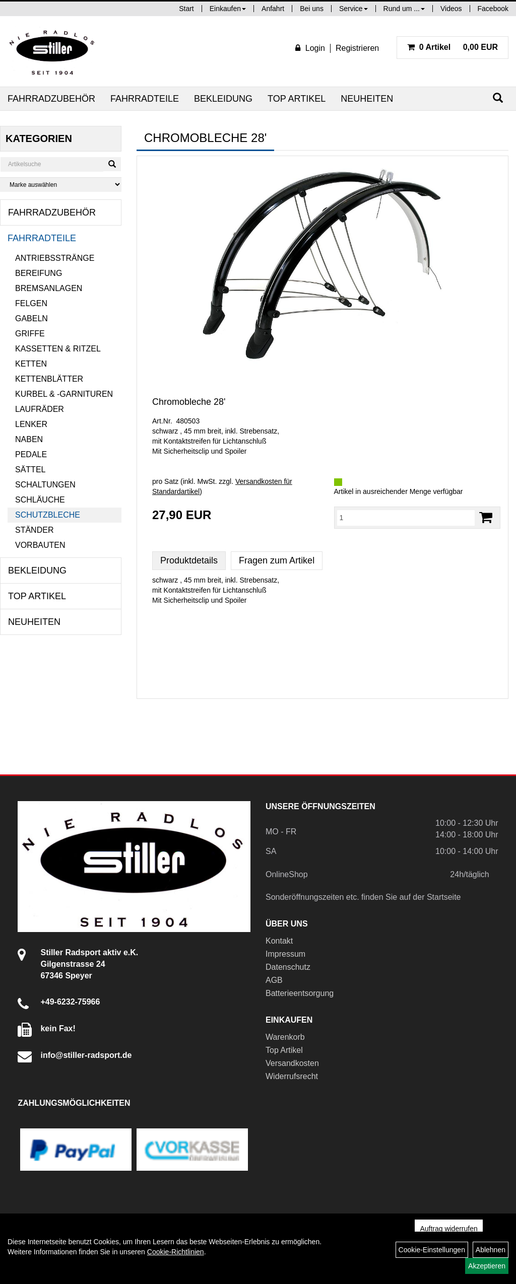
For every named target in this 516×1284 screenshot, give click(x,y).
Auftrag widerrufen (448, 1229)
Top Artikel (297, 99)
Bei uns (312, 8)
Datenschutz (288, 967)
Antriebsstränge (54, 258)
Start (186, 8)
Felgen (31, 303)
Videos (451, 8)
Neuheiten (367, 99)
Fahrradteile (144, 99)
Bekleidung (223, 99)
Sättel (30, 469)
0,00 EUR (452, 47)
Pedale (31, 454)
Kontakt (279, 941)
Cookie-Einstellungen (432, 1250)
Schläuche (40, 499)
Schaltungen (45, 484)
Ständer (34, 530)
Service (353, 8)
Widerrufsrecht (292, 1076)
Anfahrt (273, 8)
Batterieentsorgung (300, 993)
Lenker (31, 424)
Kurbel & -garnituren (64, 394)
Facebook (493, 8)
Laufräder (39, 409)
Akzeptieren (486, 1266)
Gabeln (31, 318)
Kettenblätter (49, 379)
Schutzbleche (47, 515)
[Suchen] (497, 98)
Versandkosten (292, 1063)
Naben (29, 439)
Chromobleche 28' (189, 402)
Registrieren (357, 48)
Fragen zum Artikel (276, 560)
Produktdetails (189, 560)
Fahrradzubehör (51, 99)
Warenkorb (285, 1037)
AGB (274, 980)
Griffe (30, 333)
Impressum (285, 954)
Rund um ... (404, 8)
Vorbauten (40, 545)
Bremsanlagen (48, 288)
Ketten (31, 364)
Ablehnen (490, 1250)
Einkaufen (228, 8)
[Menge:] (406, 518)
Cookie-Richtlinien (175, 1252)
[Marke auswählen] (60, 184)
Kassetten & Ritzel (58, 348)
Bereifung (38, 273)
